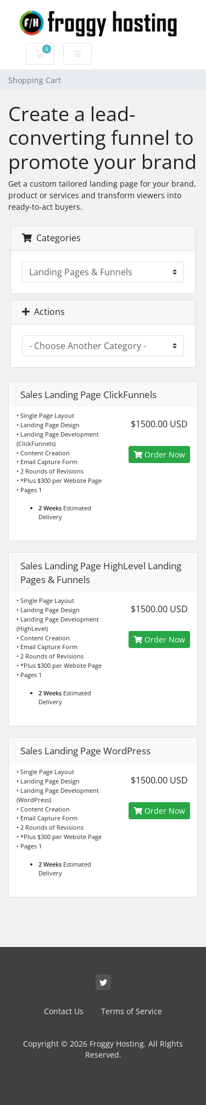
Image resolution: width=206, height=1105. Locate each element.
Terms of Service (131, 1011)
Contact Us (63, 1011)
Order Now (159, 454)
